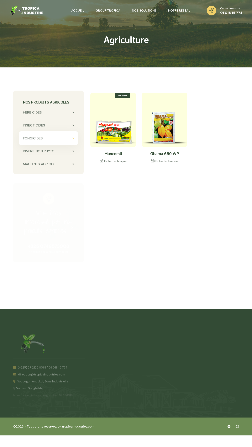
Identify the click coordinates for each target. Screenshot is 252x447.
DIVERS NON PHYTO (48, 151)
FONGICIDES (48, 138)
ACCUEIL (77, 10)
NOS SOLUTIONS (144, 10)
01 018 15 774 (231, 12)
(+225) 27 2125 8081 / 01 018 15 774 (40, 369)
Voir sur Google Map (30, 390)
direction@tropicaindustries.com (39, 376)
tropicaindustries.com (78, 426)
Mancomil (113, 153)
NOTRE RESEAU (179, 10)
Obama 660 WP (164, 153)
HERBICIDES (48, 112)
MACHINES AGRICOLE (48, 164)
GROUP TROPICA (108, 10)
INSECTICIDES (48, 125)
